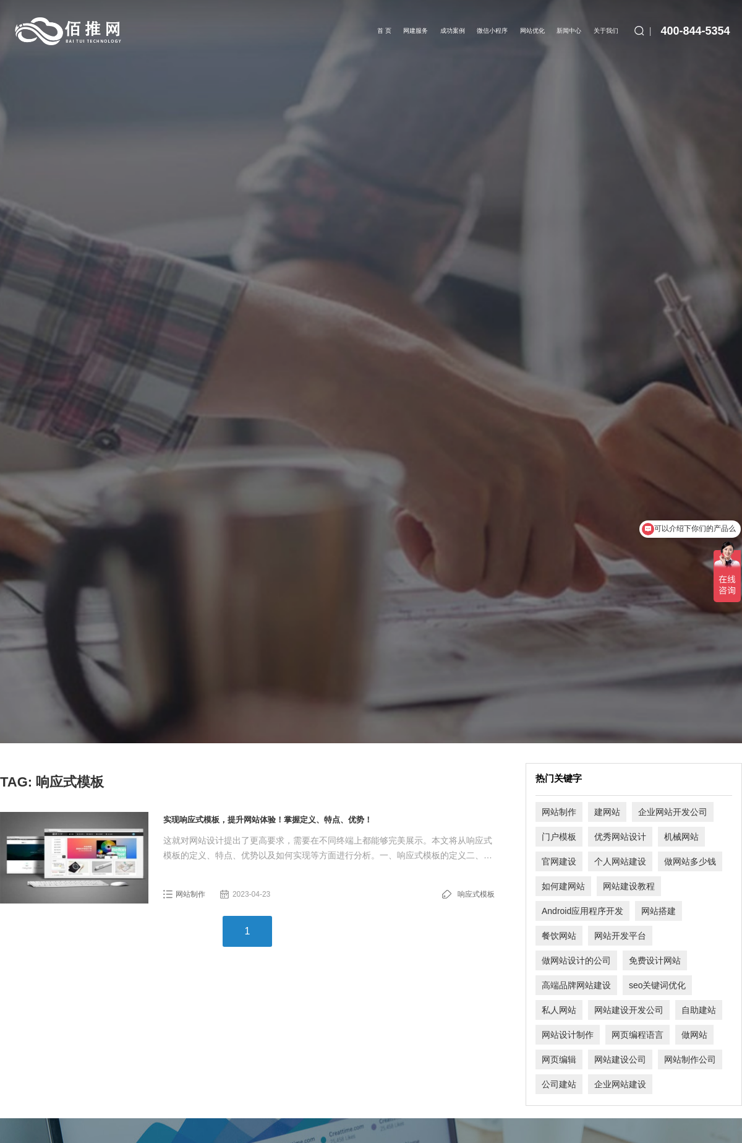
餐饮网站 (559, 936)
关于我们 (606, 30)
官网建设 (559, 861)
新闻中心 (568, 30)
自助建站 (698, 1010)
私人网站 (559, 1010)
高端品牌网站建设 (576, 985)
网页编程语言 (637, 1035)
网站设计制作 (568, 1035)
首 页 (384, 30)
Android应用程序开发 (582, 911)
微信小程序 (492, 30)
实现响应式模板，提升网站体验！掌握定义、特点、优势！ (267, 819)
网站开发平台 (620, 936)
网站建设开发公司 (628, 1010)
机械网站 (681, 837)
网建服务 (415, 30)
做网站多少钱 (690, 861)
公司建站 (559, 1084)
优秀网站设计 (620, 837)
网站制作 (190, 894)
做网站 (694, 1035)
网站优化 (532, 30)
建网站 (607, 812)
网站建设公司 (620, 1059)
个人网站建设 (620, 861)
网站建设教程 (629, 886)
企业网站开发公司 (672, 812)
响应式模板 (476, 894)
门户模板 (559, 837)
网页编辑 (559, 1059)
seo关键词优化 (657, 985)
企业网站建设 (620, 1084)
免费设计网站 (655, 960)
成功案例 (452, 30)
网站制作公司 (690, 1059)
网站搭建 (658, 911)
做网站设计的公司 (576, 960)
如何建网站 (563, 886)
